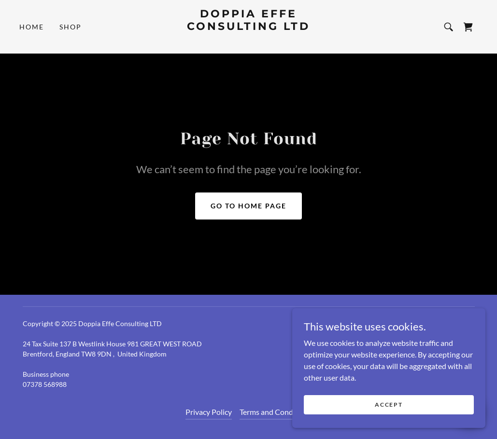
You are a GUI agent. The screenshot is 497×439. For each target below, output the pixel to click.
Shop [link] (70, 27)
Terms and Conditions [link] (276, 411)
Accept (388, 404)
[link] (248, 39)
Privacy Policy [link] (208, 411)
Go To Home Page (248, 206)
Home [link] (31, 27)
